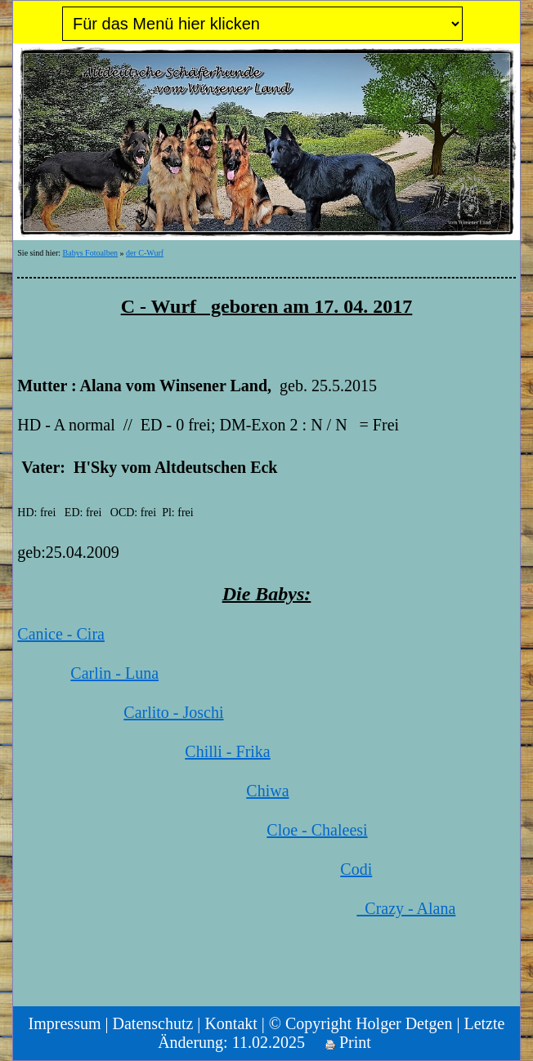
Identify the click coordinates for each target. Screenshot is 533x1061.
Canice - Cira (61, 634)
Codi (356, 869)
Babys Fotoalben (91, 252)
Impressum (65, 1023)
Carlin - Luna (114, 673)
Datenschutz (153, 1023)
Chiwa (267, 791)
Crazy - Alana (405, 908)
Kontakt (230, 1023)
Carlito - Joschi (173, 712)
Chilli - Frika (227, 751)
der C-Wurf (144, 252)
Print (348, 1042)
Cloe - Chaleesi (316, 830)
